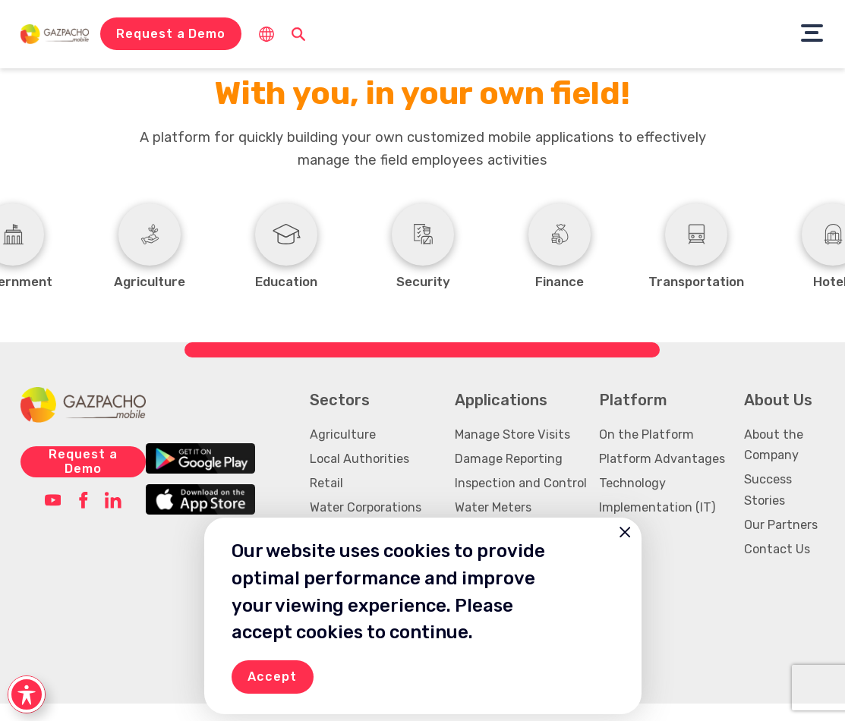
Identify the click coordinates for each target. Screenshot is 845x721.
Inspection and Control (521, 500)
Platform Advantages (662, 476)
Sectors (340, 417)
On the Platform (646, 452)
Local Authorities (359, 476)
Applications (501, 417)
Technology (632, 500)
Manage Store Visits (512, 452)
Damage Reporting (509, 476)
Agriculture (343, 452)
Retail (326, 500)
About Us (778, 417)
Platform (633, 417)
